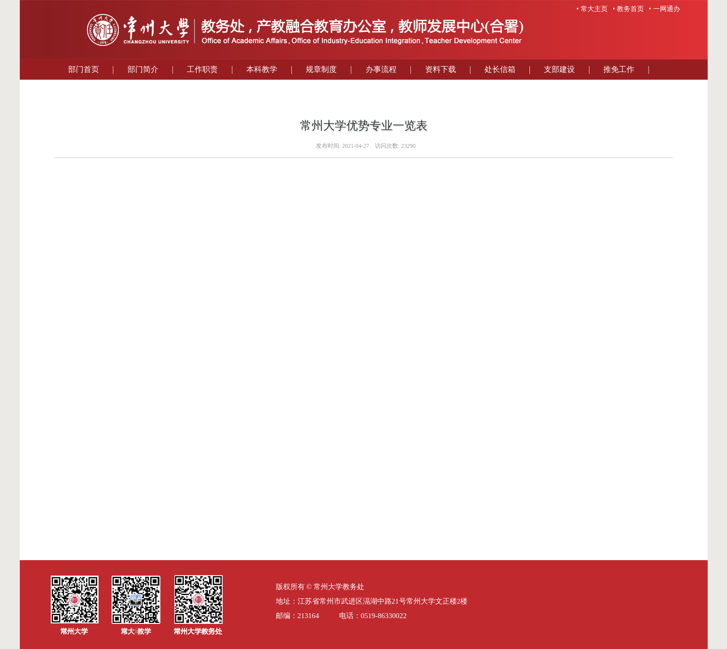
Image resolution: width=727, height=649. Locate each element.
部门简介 (143, 69)
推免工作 (618, 69)
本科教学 (261, 69)
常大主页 (594, 9)
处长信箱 (500, 69)
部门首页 (83, 69)
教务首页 (630, 9)
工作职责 (202, 69)
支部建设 (559, 69)
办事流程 (381, 69)
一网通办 (666, 9)
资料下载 (440, 69)
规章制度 (321, 69)
